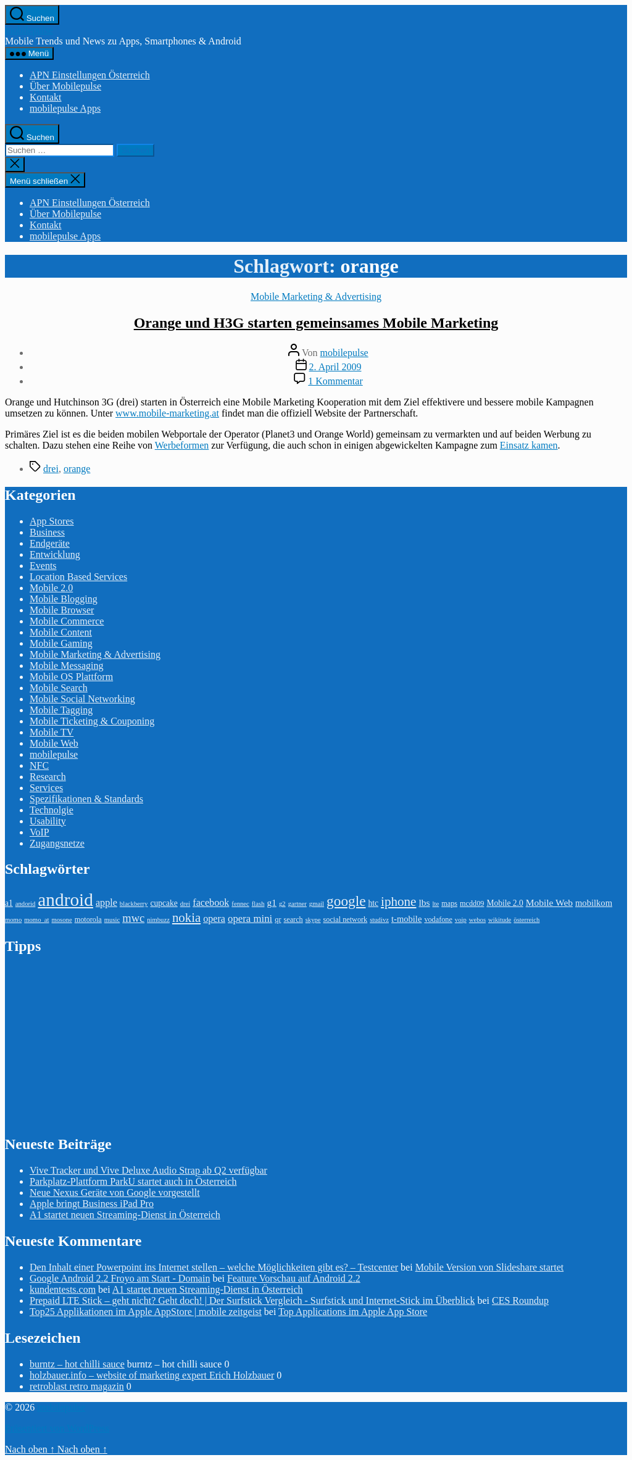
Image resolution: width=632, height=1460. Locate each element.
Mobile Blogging (64, 599)
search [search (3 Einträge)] (292, 919)
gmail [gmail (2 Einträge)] (316, 903)
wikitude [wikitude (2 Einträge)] (499, 919)
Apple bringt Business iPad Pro (92, 1203)
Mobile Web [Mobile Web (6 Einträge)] (549, 902)
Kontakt (46, 97)
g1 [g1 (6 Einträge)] (271, 902)
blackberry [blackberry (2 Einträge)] (134, 903)
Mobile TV (51, 732)
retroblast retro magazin (77, 1386)
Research (48, 776)
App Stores (52, 521)
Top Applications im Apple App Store (352, 1311)
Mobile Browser (62, 610)
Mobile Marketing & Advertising (316, 296)
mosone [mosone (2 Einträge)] (62, 919)
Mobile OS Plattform (71, 676)
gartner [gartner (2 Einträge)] (297, 903)
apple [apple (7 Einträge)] (106, 902)
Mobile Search (59, 687)
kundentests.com (63, 1289)
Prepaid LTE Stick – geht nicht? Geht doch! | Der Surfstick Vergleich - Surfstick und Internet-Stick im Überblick (252, 1300)
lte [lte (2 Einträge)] (436, 903)
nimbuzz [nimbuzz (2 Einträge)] (158, 919)
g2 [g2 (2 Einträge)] (282, 903)
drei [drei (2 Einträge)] (185, 903)
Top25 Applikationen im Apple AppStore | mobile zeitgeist (146, 1311)
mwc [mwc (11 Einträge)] (133, 918)
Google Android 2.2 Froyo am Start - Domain (120, 1278)
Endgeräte (50, 543)
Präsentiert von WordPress (57, 1428)
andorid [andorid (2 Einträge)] (25, 903)
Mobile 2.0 (51, 588)
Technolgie (51, 810)
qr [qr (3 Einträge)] (278, 919)
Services (46, 787)
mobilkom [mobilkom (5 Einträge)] (593, 903)
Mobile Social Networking (82, 699)
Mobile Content (61, 632)
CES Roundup (520, 1300)
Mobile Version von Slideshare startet (489, 1267)
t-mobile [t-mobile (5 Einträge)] (406, 919)
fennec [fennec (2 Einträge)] (240, 903)
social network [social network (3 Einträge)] (345, 919)
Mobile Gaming (61, 643)
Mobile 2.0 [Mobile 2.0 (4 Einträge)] (504, 903)
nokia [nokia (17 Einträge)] (186, 917)
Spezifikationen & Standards (86, 799)
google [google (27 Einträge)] (345, 901)
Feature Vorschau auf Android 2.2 (293, 1278)
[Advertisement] (97, 1044)
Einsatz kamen (529, 445)
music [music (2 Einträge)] (112, 919)
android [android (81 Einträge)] (65, 900)
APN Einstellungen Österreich (90, 75)
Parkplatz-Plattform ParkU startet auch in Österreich (133, 1181)
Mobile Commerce (67, 621)
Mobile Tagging (61, 710)
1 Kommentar (335, 381)
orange (77, 468)
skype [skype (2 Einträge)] (313, 919)
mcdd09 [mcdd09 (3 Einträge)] (472, 903)
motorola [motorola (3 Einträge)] (88, 919)
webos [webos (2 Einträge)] (477, 919)
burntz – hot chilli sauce (77, 1364)
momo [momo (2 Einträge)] (13, 919)
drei (51, 468)
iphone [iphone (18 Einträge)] (398, 901)
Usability (48, 821)
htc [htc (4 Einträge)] (373, 903)
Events (43, 565)
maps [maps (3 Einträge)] (449, 903)
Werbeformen (182, 445)
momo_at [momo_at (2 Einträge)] (36, 919)
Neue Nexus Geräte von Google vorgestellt (115, 1192)
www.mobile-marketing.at (167, 413)
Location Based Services (78, 576)
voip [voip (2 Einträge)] (461, 919)
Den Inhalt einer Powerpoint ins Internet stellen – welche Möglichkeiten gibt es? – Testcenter (214, 1267)
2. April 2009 (335, 367)
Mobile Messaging (67, 665)
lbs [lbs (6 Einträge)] (424, 902)
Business (47, 532)
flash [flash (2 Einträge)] (258, 903)
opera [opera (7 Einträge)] (214, 918)
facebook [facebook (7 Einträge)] (211, 902)
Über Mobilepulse (65, 86)
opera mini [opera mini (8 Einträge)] (250, 918)
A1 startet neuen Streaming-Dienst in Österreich (125, 1214)
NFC (39, 765)
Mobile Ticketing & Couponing (92, 721)
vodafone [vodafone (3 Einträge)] (438, 919)
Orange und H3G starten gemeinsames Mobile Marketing (316, 323)
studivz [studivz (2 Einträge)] (379, 919)
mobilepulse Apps (65, 108)
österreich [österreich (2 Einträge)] (526, 919)
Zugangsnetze (57, 843)
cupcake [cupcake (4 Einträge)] (163, 903)
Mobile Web (54, 743)
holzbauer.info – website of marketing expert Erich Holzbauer (152, 1375)
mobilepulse (29, 30)
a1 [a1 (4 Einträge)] (9, 903)
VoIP (39, 832)
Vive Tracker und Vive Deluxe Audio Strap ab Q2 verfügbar (148, 1170)
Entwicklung (55, 554)
